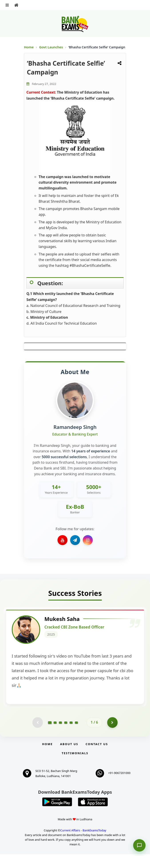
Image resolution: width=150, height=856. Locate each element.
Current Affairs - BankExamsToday (83, 832)
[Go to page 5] (71, 724)
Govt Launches (51, 47)
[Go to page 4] (65, 724)
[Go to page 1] (50, 724)
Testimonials (75, 755)
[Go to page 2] (55, 724)
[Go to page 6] (76, 724)
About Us (69, 746)
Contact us (97, 746)
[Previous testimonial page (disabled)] (37, 724)
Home (29, 47)
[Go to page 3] (60, 724)
